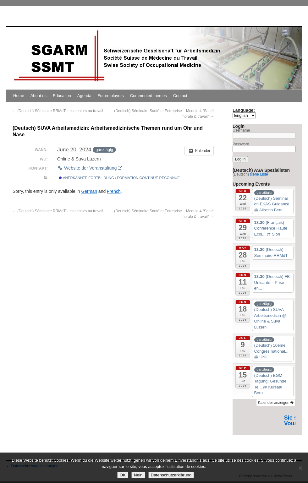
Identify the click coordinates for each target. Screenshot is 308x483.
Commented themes (148, 95)
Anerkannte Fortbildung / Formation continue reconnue (119, 178)
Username (241, 130)
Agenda (84, 95)
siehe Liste (259, 174)
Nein (138, 475)
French (114, 191)
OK (123, 475)
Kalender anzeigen (276, 402)
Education (62, 95)
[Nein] (300, 468)
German (89, 191)
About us (38, 95)
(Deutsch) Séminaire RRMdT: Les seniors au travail (58, 111)
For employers (111, 95)
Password (241, 144)
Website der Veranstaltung (90, 168)
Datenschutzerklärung (171, 475)
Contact (180, 95)
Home (18, 95)
